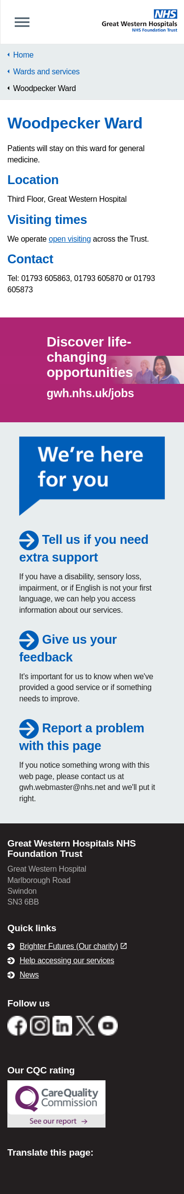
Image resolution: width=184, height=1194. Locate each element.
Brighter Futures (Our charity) (73, 946)
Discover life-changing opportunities (90, 357)
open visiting (70, 239)
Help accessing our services (67, 960)
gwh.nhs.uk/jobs (90, 393)
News (29, 975)
